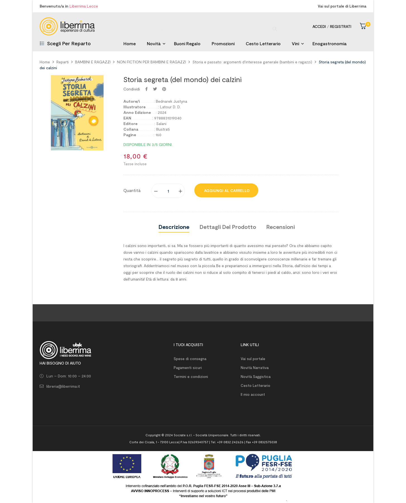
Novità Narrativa (255, 367)
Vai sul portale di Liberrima (342, 6)
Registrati (340, 26)
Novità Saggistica (256, 376)
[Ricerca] (203, 26)
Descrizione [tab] (174, 226)
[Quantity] (168, 191)
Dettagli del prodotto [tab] (228, 226)
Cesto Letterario (255, 385)
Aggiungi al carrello (226, 190)
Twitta (155, 89)
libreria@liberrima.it (63, 386)
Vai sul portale (253, 358)
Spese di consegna (190, 358)
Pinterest (164, 89)
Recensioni (280, 226)
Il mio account (253, 394)
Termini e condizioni (191, 376)
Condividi (146, 89)
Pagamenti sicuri (188, 367)
